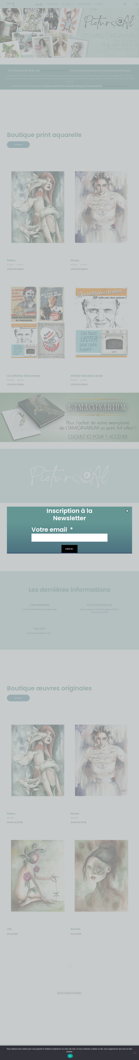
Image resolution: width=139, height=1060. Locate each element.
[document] (69, 530)
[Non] (134, 1052)
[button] (127, 510)
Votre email (50, 530)
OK (70, 1056)
